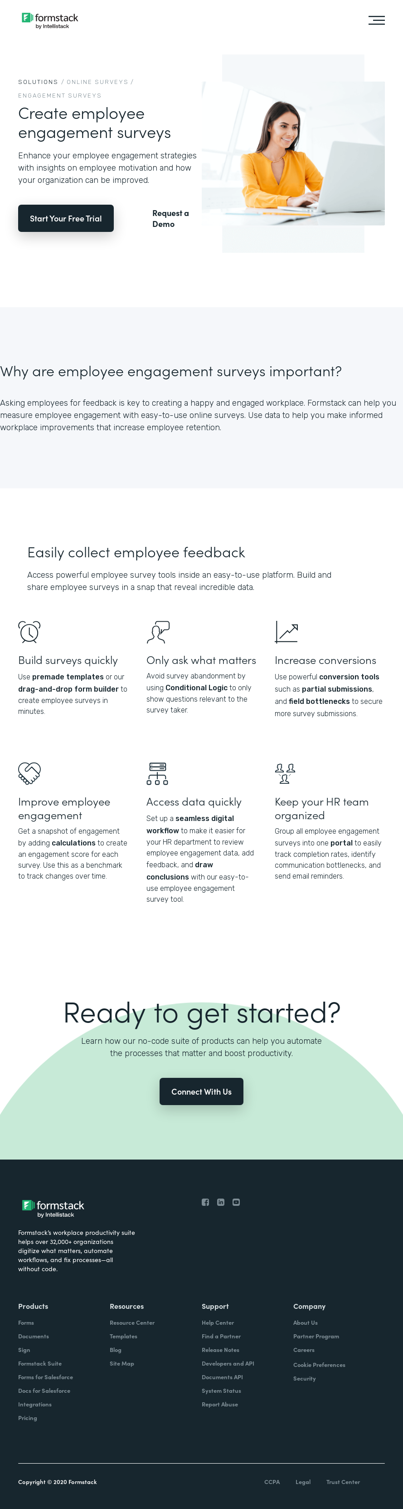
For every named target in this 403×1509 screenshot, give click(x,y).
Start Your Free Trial (66, 218)
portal (341, 843)
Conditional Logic (196, 687)
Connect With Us (201, 1091)
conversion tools (349, 677)
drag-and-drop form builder (68, 689)
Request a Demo (170, 218)
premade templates (68, 677)
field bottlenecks (319, 701)
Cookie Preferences (319, 1364)
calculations (74, 843)
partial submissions (337, 689)
